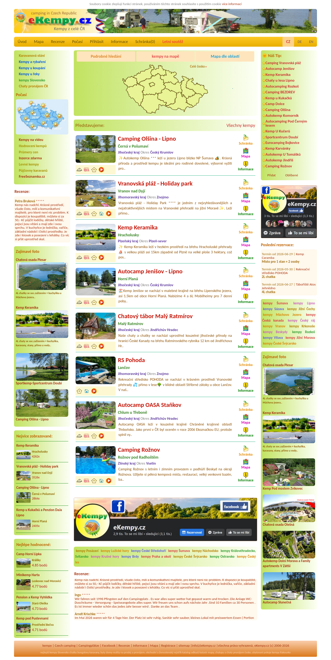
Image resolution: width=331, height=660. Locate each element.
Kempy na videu (31, 139)
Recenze (58, 41)
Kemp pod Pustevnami (32, 618)
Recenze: (22, 191)
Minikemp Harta (28, 575)
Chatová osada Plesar (31, 260)
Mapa (38, 41)
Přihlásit (96, 41)
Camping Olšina (277, 109)
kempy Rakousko (281, 652)
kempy (47, 645)
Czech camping (65, 645)
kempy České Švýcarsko (279, 343)
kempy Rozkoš (303, 332)
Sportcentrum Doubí (281, 137)
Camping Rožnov (278, 166)
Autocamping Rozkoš (282, 86)
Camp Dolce (275, 103)
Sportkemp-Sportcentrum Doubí (39, 383)
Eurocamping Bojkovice (282, 142)
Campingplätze (88, 645)
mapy (211, 652)
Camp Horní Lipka (28, 554)
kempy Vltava (273, 338)
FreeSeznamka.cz (32, 176)
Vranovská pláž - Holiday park (37, 466)
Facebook (108, 645)
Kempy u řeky (29, 74)
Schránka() (145, 41)
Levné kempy (29, 164)
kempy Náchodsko (205, 551)
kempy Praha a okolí (156, 556)
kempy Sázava (273, 309)
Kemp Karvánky (277, 148)
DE (300, 42)
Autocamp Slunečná (277, 602)
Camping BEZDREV (280, 92)
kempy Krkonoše (302, 326)
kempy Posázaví (87, 551)
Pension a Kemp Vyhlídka (34, 597)
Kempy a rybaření (32, 62)
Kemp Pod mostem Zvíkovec (283, 488)
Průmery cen (28, 152)
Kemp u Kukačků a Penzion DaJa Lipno (39, 512)
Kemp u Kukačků (278, 98)
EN (311, 42)
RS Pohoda (131, 360)
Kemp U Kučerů (277, 131)
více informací (232, 4)
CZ (288, 41)
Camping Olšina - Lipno (32, 419)
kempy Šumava (275, 303)
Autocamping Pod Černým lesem (286, 123)
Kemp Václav (305, 294)
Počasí (77, 41)
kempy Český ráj (301, 320)
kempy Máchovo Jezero (282, 315)
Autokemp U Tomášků (283, 154)
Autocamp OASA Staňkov (149, 405)
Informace (119, 41)
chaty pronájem (235, 652)
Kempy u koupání (32, 68)
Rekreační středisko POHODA (286, 265)
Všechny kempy (240, 125)
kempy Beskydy (275, 332)
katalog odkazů (190, 652)
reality (116, 652)
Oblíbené (291, 175)
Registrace (168, 645)
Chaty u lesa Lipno (279, 80)
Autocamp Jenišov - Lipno (150, 271)
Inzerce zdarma (30, 158)
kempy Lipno (304, 303)
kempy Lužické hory (115, 551)
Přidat (271, 175)
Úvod (22, 41)
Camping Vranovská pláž (283, 63)
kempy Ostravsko (222, 556)
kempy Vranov (274, 326)
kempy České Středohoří (148, 551)
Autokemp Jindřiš (279, 160)
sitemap (184, 645)
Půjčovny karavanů (33, 170)
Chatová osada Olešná (278, 525)
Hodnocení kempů (33, 146)
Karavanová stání (32, 55)
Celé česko (197, 66)
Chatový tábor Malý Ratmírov (155, 316)
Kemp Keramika (27, 308)
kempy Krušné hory (105, 556)
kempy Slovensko (32, 80)
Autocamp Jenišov (279, 68)
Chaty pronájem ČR (33, 86)
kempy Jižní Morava (300, 338)
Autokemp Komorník (282, 115)
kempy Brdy (130, 556)
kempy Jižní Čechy (301, 309)
